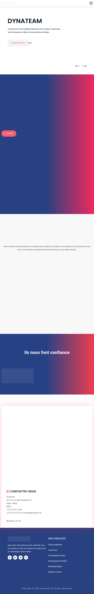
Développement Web (56, 555)
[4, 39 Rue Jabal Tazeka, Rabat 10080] (47, 445)
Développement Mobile (57, 561)
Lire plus (9, 133)
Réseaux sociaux (55, 572)
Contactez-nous (20, 43)
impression (52, 550)
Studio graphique (55, 545)
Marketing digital (55, 566)
